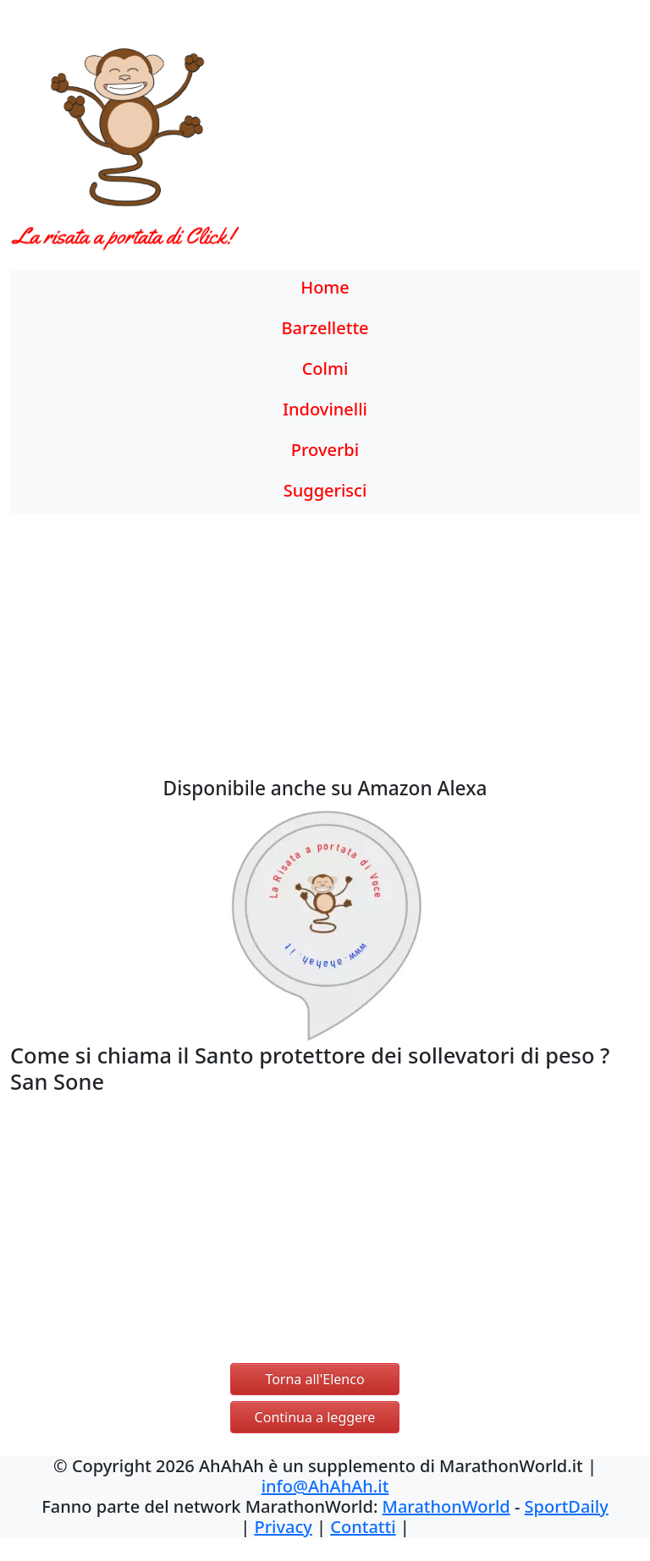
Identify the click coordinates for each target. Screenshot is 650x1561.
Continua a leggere (315, 1417)
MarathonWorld (446, 1506)
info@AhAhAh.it (325, 1486)
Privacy (282, 1526)
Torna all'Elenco (314, 1379)
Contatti (362, 1526)
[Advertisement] (406, 148)
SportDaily (567, 1506)
